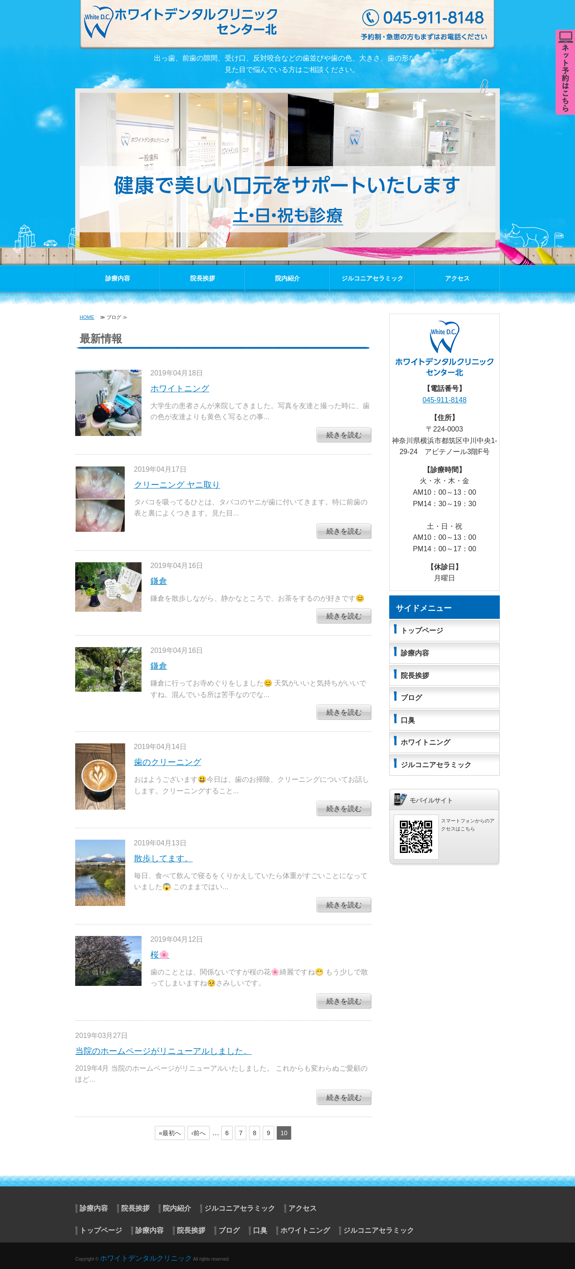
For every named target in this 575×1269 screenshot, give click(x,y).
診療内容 (117, 278)
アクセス (457, 278)
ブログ (411, 697)
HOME (87, 317)
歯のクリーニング (167, 762)
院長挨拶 (202, 278)
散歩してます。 (163, 858)
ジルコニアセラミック (372, 278)
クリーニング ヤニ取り (177, 484)
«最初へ (170, 1132)
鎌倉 (158, 581)
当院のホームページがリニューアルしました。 (163, 1051)
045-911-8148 (444, 400)
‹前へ (199, 1132)
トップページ (422, 630)
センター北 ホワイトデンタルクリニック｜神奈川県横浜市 (292, 24)
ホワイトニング (179, 388)
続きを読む (344, 435)
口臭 (408, 720)
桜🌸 (159, 954)
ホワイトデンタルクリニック (146, 1258)
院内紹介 (287, 278)
